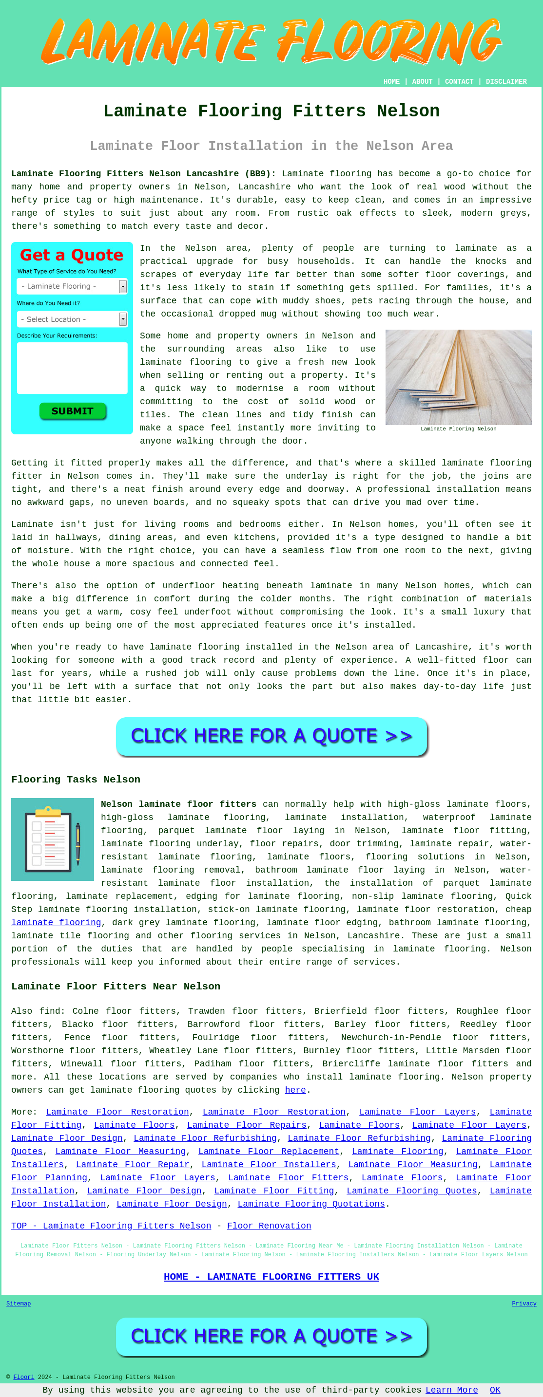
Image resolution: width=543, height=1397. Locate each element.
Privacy (524, 1304)
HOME (392, 82)
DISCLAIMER (506, 82)
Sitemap (18, 1304)
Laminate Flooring (398, 1151)
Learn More (452, 1390)
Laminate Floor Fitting (274, 1191)
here (295, 1090)
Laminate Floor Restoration (117, 1112)
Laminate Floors (134, 1125)
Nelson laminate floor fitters (178, 804)
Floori (23, 1377)
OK (495, 1390)
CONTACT (459, 82)
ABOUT (422, 82)
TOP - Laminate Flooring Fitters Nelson (111, 1226)
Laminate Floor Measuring (121, 1151)
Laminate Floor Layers (417, 1112)
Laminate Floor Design (67, 1138)
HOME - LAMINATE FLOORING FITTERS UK (271, 1277)
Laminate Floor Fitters (288, 1178)
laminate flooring (56, 923)
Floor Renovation (269, 1226)
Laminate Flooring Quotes (412, 1191)
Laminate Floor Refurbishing (205, 1138)
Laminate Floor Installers (268, 1165)
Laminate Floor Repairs (247, 1125)
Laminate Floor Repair (133, 1165)
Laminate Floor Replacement (268, 1151)
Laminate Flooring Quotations (311, 1204)
